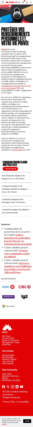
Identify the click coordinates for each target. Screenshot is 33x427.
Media (5, 378)
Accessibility (23, 402)
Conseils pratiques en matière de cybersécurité (15, 211)
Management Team (11, 342)
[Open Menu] (2, 2)
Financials (6, 344)
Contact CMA (8, 338)
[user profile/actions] (27, 2)
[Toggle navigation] (30, 2)
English (4, 49)
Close (27, 421)
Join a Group (7, 361)
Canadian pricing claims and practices (15, 163)
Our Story (6, 336)
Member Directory (10, 376)
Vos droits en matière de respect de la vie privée (13, 177)
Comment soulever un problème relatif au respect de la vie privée (15, 189)
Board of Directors (10, 340)
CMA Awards (8, 363)
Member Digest (9, 359)
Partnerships (7, 357)
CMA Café (6, 374)
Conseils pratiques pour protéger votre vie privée (13, 200)
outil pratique (17, 150)
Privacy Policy (9, 402)
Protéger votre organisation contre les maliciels (17, 253)
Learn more (9, 169)
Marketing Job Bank (11, 380)
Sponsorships (8, 355)
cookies (4, 424)
